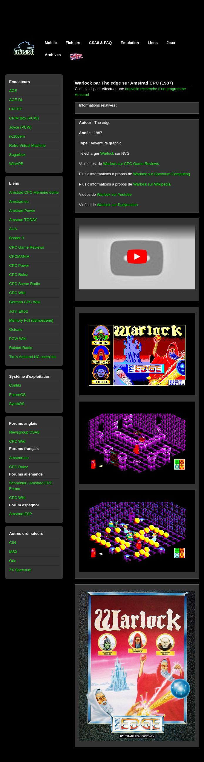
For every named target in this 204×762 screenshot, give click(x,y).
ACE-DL (16, 99)
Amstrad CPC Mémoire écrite (33, 192)
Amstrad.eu (18, 201)
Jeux (170, 43)
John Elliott (18, 311)
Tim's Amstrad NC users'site (32, 357)
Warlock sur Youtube (114, 194)
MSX (13, 551)
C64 (12, 542)
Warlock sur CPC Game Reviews (131, 163)
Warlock (107, 153)
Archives (53, 55)
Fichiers (72, 43)
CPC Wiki (17, 293)
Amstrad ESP (20, 514)
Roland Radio (20, 347)
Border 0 (16, 238)
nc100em (17, 136)
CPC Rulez (18, 274)
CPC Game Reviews (26, 247)
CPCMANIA (19, 256)
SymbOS (16, 404)
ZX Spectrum (20, 570)
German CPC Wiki (24, 302)
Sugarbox (17, 154)
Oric (12, 561)
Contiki (15, 385)
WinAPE (16, 163)
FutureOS (17, 394)
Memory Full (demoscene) (31, 320)
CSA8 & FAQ (100, 43)
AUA (13, 229)
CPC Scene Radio (24, 283)
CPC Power (19, 265)
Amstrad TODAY (23, 220)
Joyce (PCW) (20, 127)
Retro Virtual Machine (27, 145)
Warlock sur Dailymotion (117, 205)
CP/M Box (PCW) (24, 118)
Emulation (130, 43)
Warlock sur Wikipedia (152, 184)
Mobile (51, 43)
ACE (13, 90)
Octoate (15, 329)
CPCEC (15, 109)
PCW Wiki (17, 338)
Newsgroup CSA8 (24, 432)
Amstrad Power (22, 210)
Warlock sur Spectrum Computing (161, 174)
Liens (153, 43)
